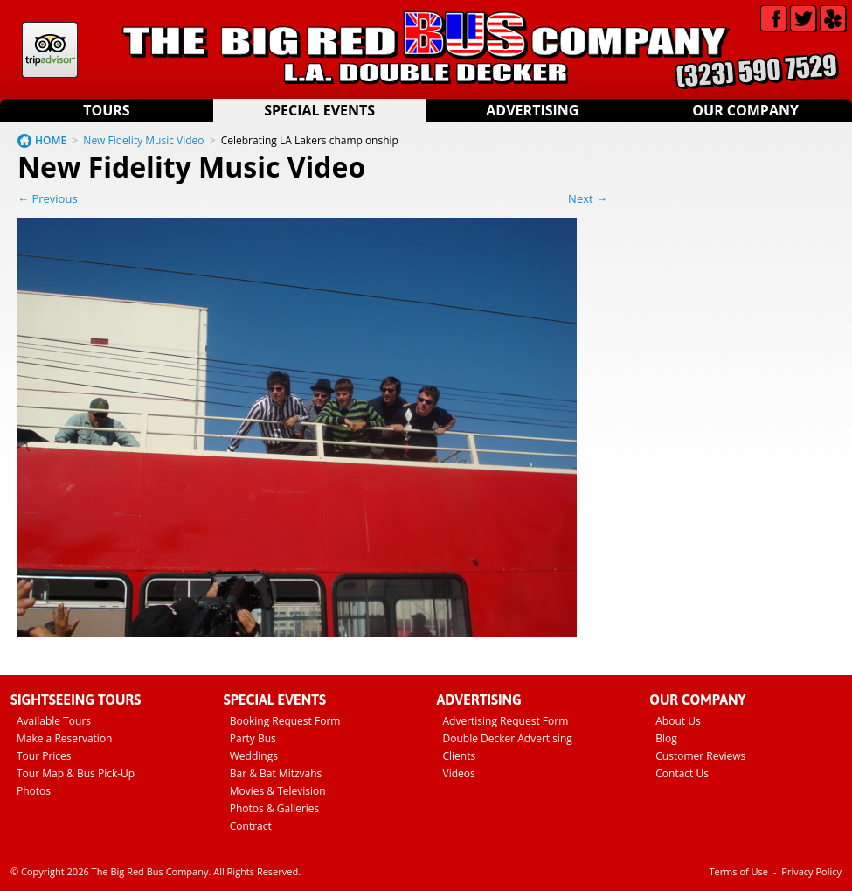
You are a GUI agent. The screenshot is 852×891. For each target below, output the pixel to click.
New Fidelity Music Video (143, 140)
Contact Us (682, 773)
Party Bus (253, 738)
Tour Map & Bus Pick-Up (76, 773)
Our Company (745, 110)
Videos (459, 773)
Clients (459, 755)
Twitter (803, 18)
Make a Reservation (64, 738)
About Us (677, 720)
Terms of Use (738, 871)
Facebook (773, 18)
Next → (587, 198)
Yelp (833, 18)
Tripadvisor (50, 50)
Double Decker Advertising (507, 738)
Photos (34, 790)
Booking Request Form (285, 720)
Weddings (254, 755)
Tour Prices (44, 755)
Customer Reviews (700, 755)
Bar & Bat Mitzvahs (276, 773)
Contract (251, 825)
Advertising (532, 110)
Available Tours (54, 720)
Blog (666, 738)
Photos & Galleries (275, 808)
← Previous (47, 198)
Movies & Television (278, 790)
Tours (106, 110)
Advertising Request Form (506, 720)
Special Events (319, 110)
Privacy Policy (811, 871)
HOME (50, 140)
